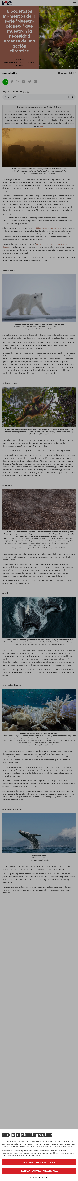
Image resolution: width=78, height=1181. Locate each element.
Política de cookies (39, 1177)
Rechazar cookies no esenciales (39, 1170)
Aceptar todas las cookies (39, 1162)
